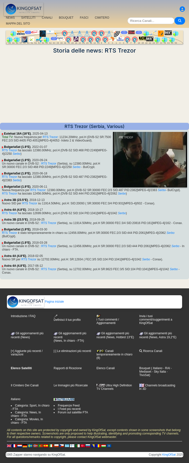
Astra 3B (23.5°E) (16, 200)
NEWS (10, 17)
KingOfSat (169, 454)
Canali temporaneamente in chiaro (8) (114, 354)
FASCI (84, 17)
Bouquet (144, 368)
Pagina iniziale (35, 301)
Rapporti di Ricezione (68, 368)
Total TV (7, 137)
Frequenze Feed (68, 405)
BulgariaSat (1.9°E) (17, 147)
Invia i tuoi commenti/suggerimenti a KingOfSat (155, 319)
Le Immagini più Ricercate (71, 385)
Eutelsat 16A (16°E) (17, 133)
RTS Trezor (50, 137)
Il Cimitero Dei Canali (25, 385)
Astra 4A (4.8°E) (15, 209)
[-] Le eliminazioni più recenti (72, 351)
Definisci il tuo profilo (67, 318)
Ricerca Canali (150, 351)
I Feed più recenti (69, 409)
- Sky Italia (158, 371)
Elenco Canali (105, 368)
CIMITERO (102, 17)
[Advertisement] (94, 88)
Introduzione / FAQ (23, 316)
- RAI (166, 368)
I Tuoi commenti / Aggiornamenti (107, 319)
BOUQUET (66, 17)
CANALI (47, 17)
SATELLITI (28, 17)
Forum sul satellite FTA (73, 412)
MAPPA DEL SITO (18, 23)
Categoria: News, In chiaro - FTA (26, 414)
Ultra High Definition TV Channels (114, 387)
